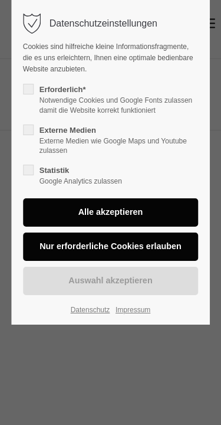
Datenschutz (90, 310)
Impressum (133, 310)
